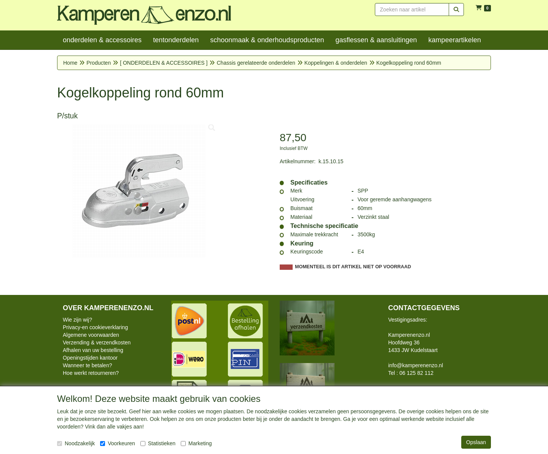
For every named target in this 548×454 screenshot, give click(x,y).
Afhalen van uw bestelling (93, 350)
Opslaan (476, 442)
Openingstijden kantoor (90, 358)
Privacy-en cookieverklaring (95, 327)
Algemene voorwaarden (91, 335)
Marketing (196, 443)
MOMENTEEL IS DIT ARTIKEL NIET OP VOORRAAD (353, 266)
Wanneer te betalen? (87, 365)
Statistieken (157, 443)
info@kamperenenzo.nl (415, 365)
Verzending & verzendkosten (97, 342)
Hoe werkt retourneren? (91, 373)
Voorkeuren (117, 443)
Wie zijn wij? (77, 320)
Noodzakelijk (76, 443)
